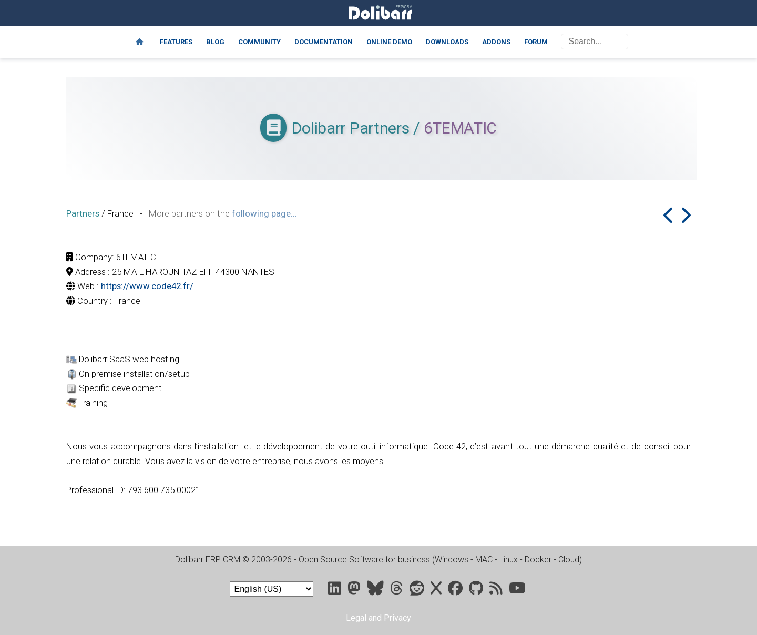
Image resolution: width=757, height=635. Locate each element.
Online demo (389, 42)
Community (259, 42)
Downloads (447, 42)
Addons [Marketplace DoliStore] (496, 42)
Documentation (323, 42)
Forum (536, 42)
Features (176, 42)
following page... (264, 213)
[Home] (139, 42)
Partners (82, 213)
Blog (215, 42)
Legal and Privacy (378, 618)
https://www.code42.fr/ (147, 286)
